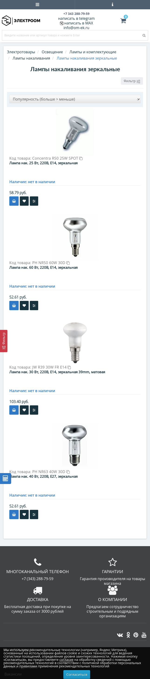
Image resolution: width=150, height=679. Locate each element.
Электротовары (21, 51)
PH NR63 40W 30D (51, 471)
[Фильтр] (3, 341)
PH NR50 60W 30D (51, 262)
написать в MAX (78, 23)
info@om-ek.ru (76, 27)
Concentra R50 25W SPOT (57, 158)
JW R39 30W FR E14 (51, 367)
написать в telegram (76, 18)
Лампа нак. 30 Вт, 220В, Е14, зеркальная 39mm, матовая (57, 372)
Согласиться (76, 674)
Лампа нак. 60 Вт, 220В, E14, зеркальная (43, 267)
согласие (66, 659)
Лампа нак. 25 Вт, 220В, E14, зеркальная (43, 163)
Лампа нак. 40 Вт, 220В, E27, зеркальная (43, 476)
